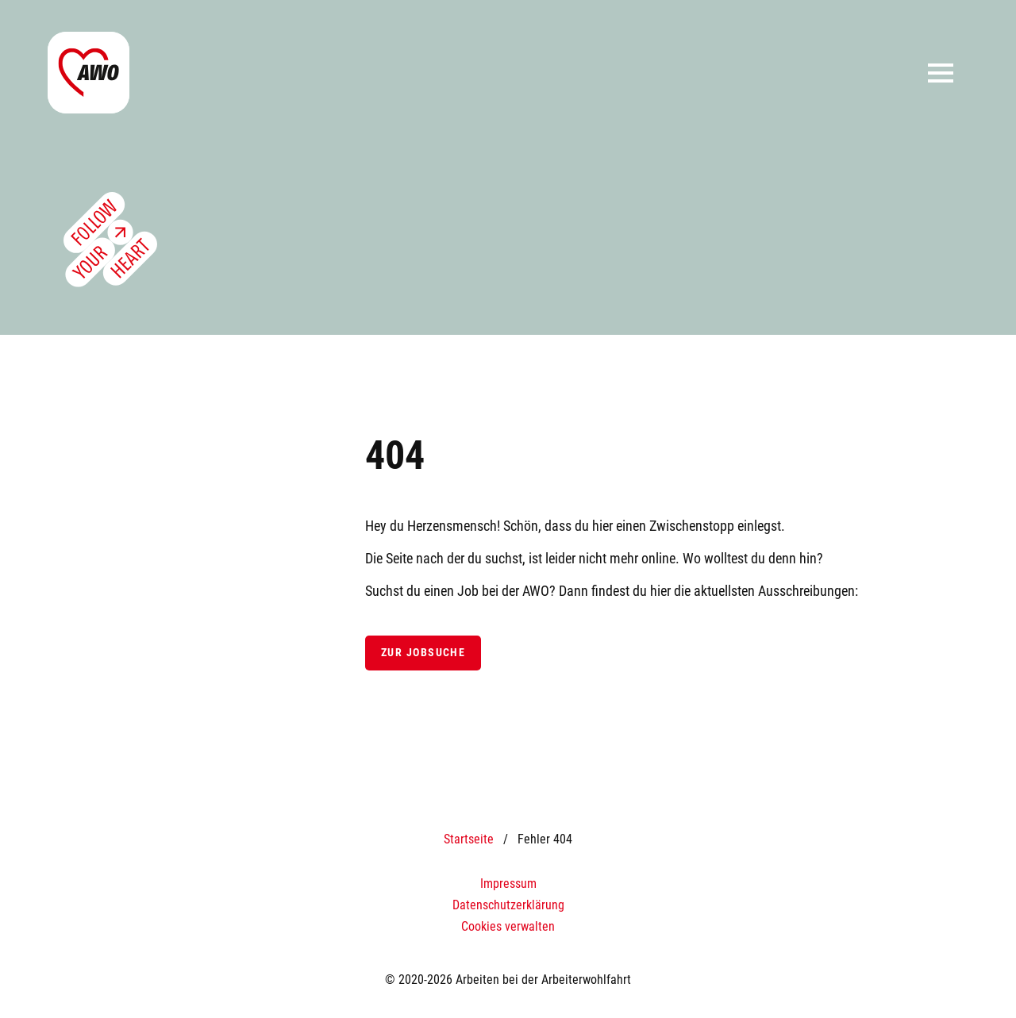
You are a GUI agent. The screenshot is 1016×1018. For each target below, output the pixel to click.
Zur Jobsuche (423, 652)
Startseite (469, 839)
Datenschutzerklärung (508, 904)
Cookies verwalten (508, 926)
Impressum (508, 883)
